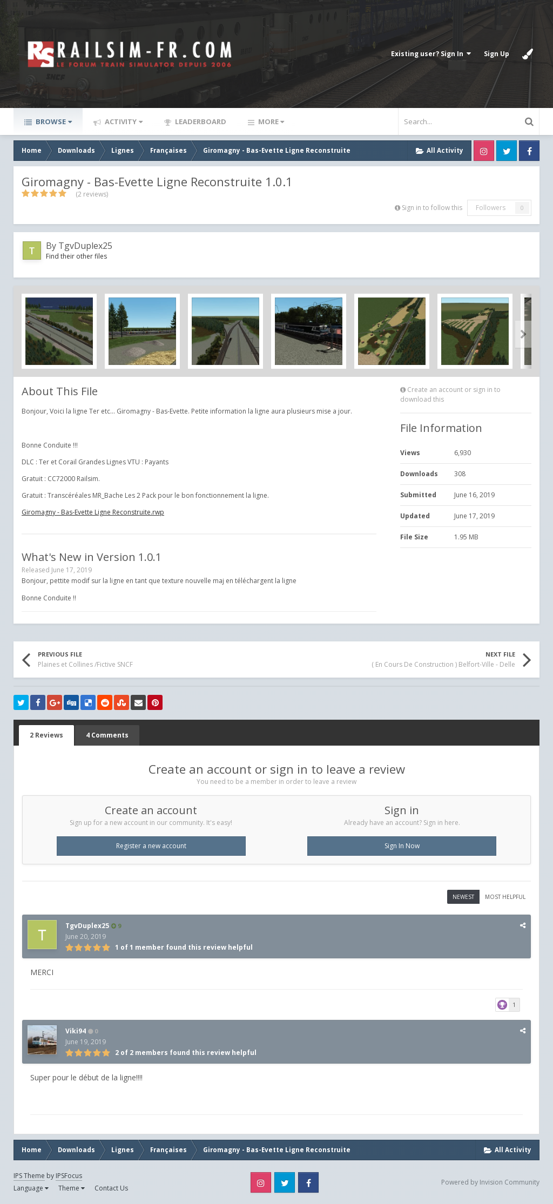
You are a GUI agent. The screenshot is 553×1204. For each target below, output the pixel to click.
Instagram (484, 150)
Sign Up (496, 53)
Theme (71, 1188)
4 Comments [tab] (107, 735)
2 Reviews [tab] (46, 735)
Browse (53, 121)
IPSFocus (69, 1175)
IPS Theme (29, 1175)
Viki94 (75, 1031)
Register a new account (151, 845)
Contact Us (111, 1188)
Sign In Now (402, 845)
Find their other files (76, 256)
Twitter (506, 150)
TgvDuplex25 (85, 246)
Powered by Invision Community (490, 1182)
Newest (463, 897)
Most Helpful (505, 897)
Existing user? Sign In (431, 53)
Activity (123, 121)
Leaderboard (199, 121)
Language (31, 1188)
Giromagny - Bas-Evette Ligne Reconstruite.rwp (93, 512)
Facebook (529, 150)
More (270, 121)
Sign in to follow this (432, 207)
